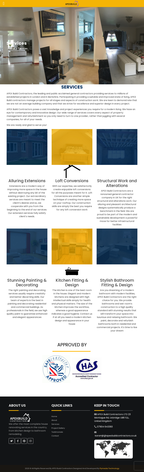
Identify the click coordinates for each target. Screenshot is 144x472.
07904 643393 (105, 426)
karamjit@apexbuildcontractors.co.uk (116, 435)
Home (11, 48)
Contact (55, 435)
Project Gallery (58, 428)
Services (55, 424)
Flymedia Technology (109, 468)
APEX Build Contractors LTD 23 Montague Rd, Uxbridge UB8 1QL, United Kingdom (112, 418)
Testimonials (57, 432)
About (54, 420)
